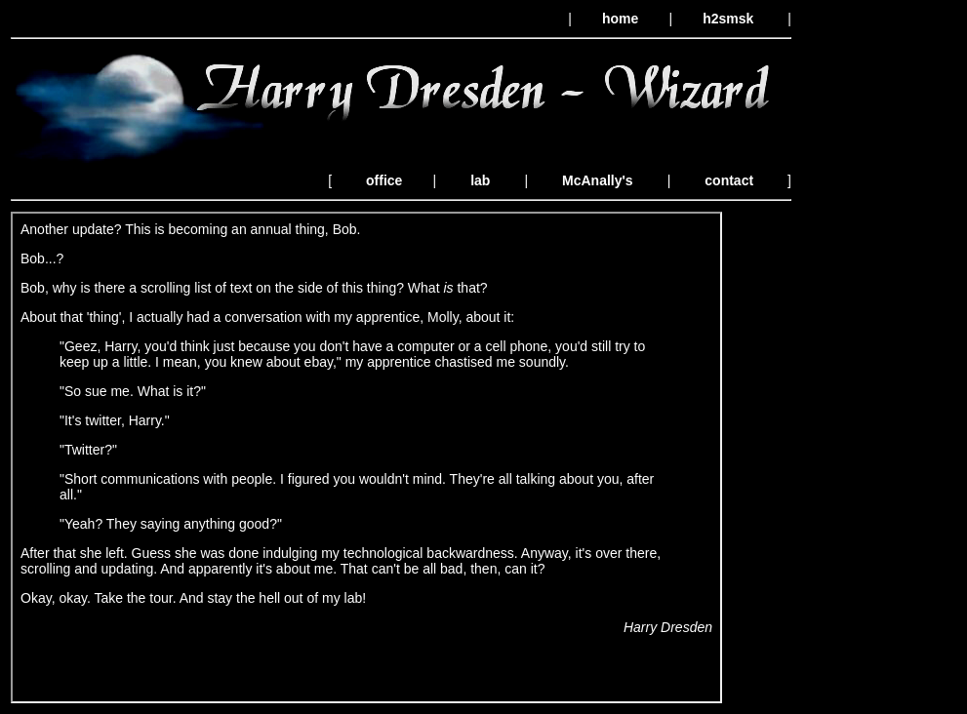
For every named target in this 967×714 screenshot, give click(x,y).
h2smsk (728, 18)
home (620, 18)
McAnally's (597, 180)
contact (729, 180)
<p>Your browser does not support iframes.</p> (366, 457)
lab (480, 180)
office (384, 180)
